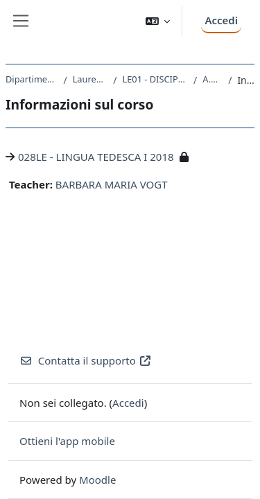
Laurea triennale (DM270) (90, 79)
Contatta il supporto (85, 360)
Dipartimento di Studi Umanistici (32, 79)
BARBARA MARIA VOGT (111, 184)
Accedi (221, 20)
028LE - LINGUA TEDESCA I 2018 (96, 157)
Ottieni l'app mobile (67, 441)
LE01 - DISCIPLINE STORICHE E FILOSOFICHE (156, 79)
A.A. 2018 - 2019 (212, 79)
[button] (158, 21)
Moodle (97, 480)
